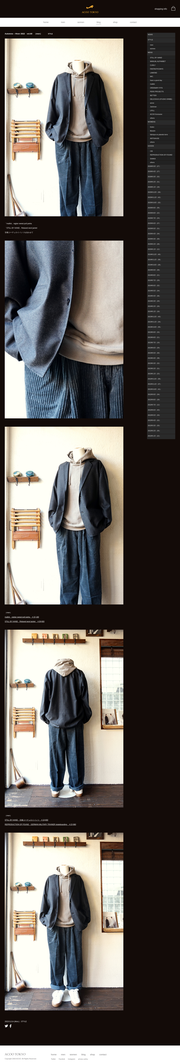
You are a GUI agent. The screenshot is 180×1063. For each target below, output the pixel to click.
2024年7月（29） (154, 280)
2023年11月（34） (155, 322)
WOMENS (151, 122)
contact (133, 22)
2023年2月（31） (154, 368)
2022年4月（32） (154, 420)
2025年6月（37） (154, 223)
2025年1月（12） (154, 249)
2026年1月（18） (154, 187)
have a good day (156, 80)
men (63, 22)
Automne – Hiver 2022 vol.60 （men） (29, 34)
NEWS (150, 34)
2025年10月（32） (155, 202)
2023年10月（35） (155, 327)
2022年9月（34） (154, 394)
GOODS (151, 146)
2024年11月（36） (155, 259)
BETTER (153, 95)
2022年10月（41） (155, 389)
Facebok (62, 1059)
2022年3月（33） (154, 425)
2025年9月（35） (154, 208)
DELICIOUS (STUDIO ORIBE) (161, 99)
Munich (152, 131)
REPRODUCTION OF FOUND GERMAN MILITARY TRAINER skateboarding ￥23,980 (40, 824)
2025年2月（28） (154, 244)
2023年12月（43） (155, 316)
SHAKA (153, 159)
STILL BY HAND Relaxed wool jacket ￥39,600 (24, 621)
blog (99, 22)
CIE (151, 151)
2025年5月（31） (154, 228)
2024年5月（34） (154, 291)
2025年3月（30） (154, 239)
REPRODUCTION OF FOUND (161, 155)
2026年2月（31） (154, 182)
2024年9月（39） (154, 270)
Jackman (153, 107)
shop (115, 22)
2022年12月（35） (155, 379)
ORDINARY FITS (156, 88)
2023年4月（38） (154, 358)
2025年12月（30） (155, 192)
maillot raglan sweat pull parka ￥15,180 (22, 617)
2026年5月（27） (154, 166)
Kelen (152, 127)
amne (152, 103)
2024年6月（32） (154, 285)
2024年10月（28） (155, 265)
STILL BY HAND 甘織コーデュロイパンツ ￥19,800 (26, 820)
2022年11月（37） (155, 384)
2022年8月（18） (154, 399)
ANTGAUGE (154, 138)
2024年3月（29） (154, 301)
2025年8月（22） (154, 213)
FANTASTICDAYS (156, 69)
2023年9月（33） (154, 332)
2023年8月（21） (154, 337)
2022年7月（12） (154, 405)
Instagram (71, 1059)
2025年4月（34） (154, 234)
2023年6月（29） (154, 348)
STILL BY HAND (156, 58)
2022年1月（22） (154, 436)
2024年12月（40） (155, 254)
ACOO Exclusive (156, 114)
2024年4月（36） (154, 296)
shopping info (161, 9)
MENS (150, 52)
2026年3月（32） (154, 176)
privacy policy (83, 1059)
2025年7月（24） (154, 218)
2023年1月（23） (154, 374)
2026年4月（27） (154, 171)
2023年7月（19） (154, 342)
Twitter (53, 1059)
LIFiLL (152, 110)
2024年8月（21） (154, 275)
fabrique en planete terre (159, 134)
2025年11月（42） (155, 197)
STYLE (150, 40)
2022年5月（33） (154, 415)
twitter (6, 1026)
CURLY (152, 65)
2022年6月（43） (154, 410)
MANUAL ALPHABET (158, 61)
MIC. (151, 76)
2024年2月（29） (154, 306)
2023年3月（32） (154, 363)
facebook (10, 1026)
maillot (152, 84)
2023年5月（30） (154, 353)
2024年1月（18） (154, 311)
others (152, 118)
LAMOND (153, 73)
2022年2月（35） (154, 431)
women (81, 22)
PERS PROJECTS (157, 91)
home (45, 22)
